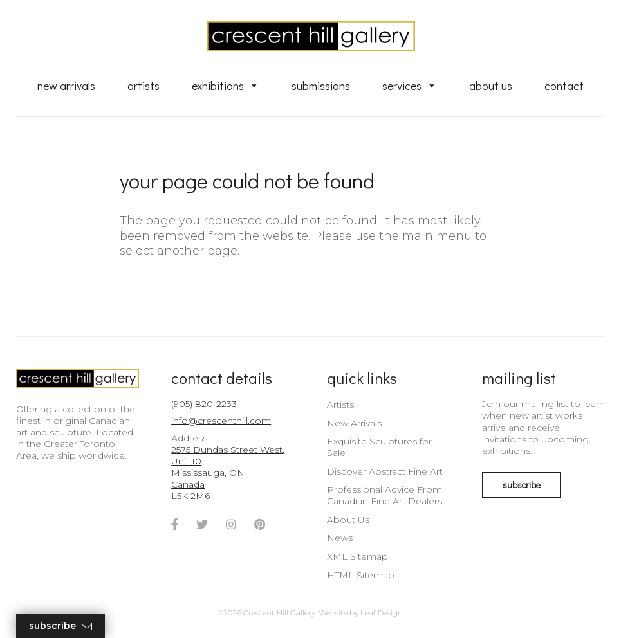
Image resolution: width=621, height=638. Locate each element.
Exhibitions (225, 85)
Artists (143, 85)
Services (409, 85)
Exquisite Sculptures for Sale (379, 447)
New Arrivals (66, 85)
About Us (490, 85)
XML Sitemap (357, 556)
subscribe (522, 485)
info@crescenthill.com (221, 420)
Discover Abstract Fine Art (385, 471)
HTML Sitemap (360, 575)
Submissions (321, 85)
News (340, 537)
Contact (564, 85)
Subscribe (60, 626)
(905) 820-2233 (204, 404)
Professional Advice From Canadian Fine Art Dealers (384, 495)
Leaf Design (381, 612)
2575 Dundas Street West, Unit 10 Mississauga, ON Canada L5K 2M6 (227, 473)
